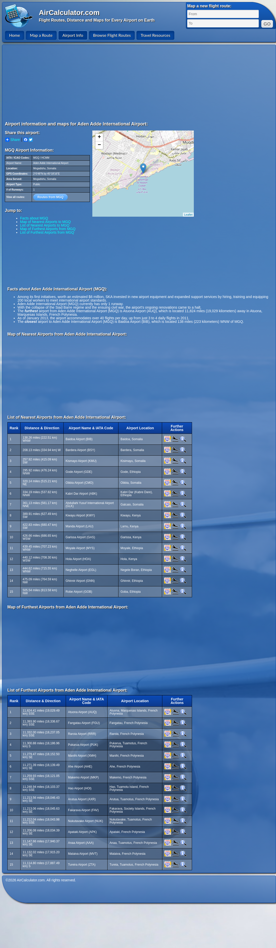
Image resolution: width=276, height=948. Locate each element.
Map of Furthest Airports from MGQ (48, 229)
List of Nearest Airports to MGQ (45, 225)
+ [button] (99, 137)
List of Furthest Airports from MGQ (47, 232)
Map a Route (41, 35)
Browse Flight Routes (112, 35)
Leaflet (188, 214)
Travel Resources (155, 35)
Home (14, 35)
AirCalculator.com (69, 12)
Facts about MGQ (34, 218)
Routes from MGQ (51, 197)
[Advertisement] (122, 82)
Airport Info (72, 35)
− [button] (99, 145)
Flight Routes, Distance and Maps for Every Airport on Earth (96, 20)
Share (12, 140)
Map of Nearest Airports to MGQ (45, 222)
